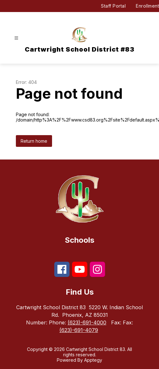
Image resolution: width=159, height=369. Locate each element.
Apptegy (93, 360)
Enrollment (147, 6)
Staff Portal (113, 6)
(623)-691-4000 (87, 322)
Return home (34, 141)
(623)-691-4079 (78, 330)
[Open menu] (16, 38)
